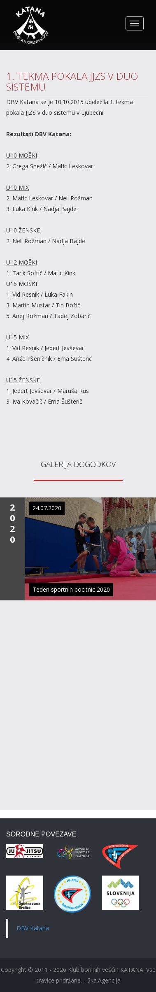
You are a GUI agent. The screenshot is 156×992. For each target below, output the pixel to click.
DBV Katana (32, 928)
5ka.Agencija (104, 980)
